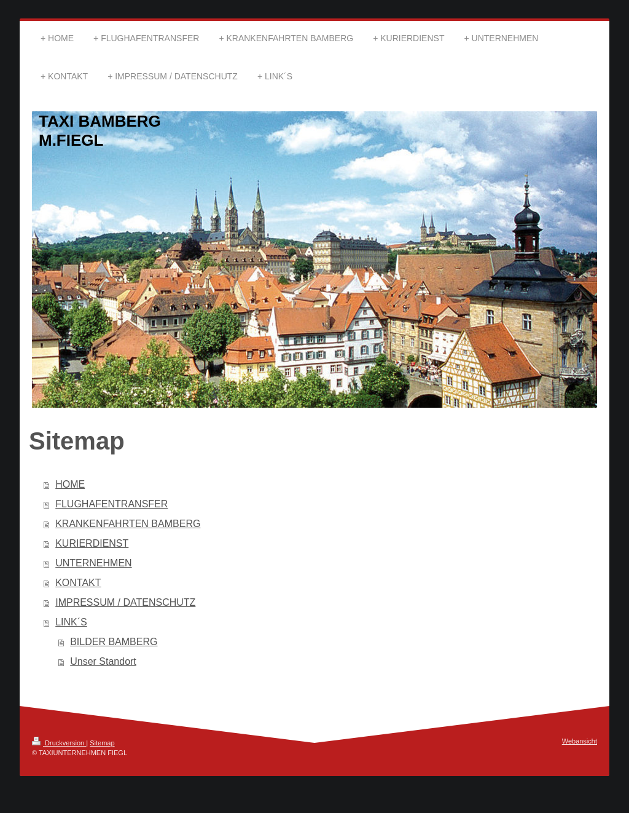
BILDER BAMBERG (113, 642)
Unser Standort (103, 661)
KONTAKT (78, 582)
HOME (70, 484)
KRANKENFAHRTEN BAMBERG (127, 523)
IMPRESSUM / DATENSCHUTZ (125, 602)
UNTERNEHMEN (93, 563)
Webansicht (579, 741)
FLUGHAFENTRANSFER (111, 504)
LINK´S (71, 622)
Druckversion (59, 743)
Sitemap (102, 743)
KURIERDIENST (91, 543)
